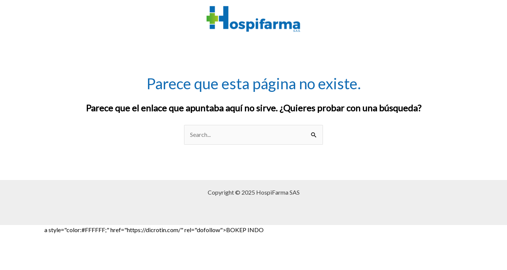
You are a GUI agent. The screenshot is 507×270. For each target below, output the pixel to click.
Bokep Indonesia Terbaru (379, 229)
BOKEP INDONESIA (93, 239)
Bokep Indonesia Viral (441, 229)
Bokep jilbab (329, 229)
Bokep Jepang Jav (288, 229)
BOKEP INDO (140, 239)
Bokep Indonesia (21, 229)
